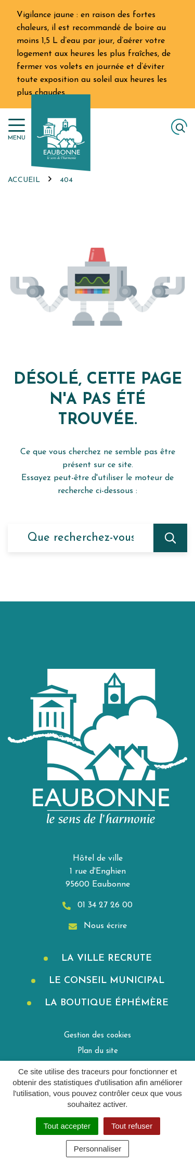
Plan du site (97, 1051)
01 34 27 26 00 (97, 905)
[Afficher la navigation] (16, 130)
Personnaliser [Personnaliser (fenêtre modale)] (98, 1148)
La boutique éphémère (105, 1003)
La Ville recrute (105, 958)
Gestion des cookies (97, 1036)
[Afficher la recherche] (179, 127)
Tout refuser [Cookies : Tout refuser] (131, 1125)
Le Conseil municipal (105, 981)
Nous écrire (98, 926)
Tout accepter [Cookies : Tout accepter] (67, 1125)
